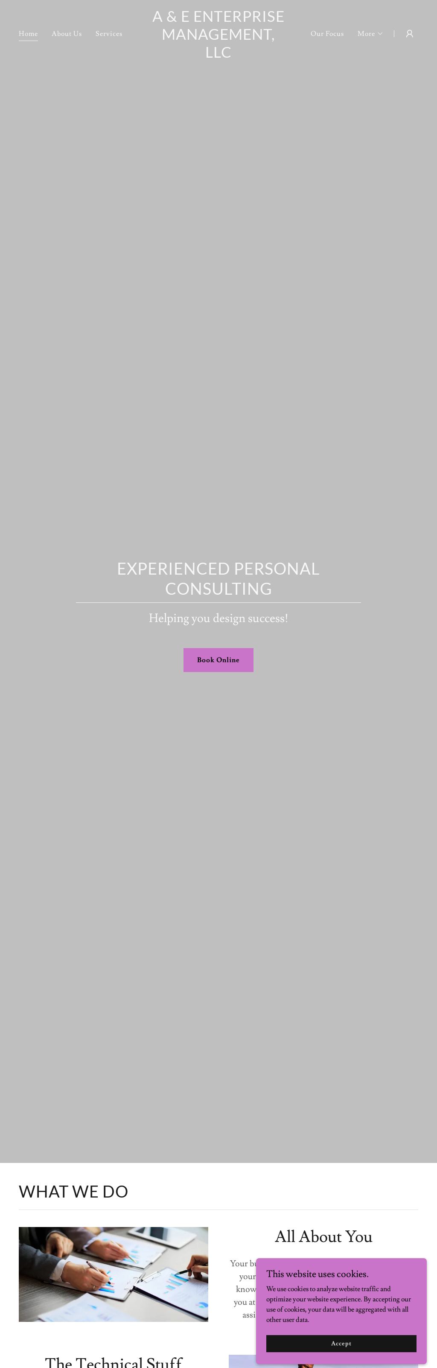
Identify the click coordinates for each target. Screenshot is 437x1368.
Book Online (218, 660)
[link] (218, 55)
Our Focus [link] (327, 33)
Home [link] (28, 33)
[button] (371, 34)
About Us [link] (67, 33)
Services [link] (109, 33)
